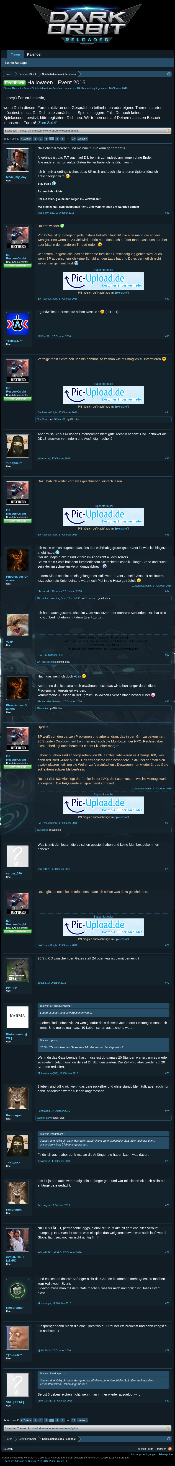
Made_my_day (16, 177)
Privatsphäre (166, 1454)
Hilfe (150, 1449)
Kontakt (141, 1449)
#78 (167, 1303)
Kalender (34, 54)
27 (73, 138)
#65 (167, 458)
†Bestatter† (43, 598)
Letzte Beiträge (16, 63)
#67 (167, 591)
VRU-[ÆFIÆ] (15, 1402)
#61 (167, 212)
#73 (167, 1073)
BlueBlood (42, 419)
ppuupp (11, 987)
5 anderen (91, 598)
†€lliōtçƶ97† (14, 340)
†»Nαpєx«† (14, 463)
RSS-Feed (170, 1448)
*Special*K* (73, 598)
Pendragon (14, 1115)
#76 (167, 1205)
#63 (167, 336)
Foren (15, 55)
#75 (167, 1161)
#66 (167, 534)
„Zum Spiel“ (47, 123)
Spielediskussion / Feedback (48, 88)
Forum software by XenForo (33, 1457)
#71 (167, 945)
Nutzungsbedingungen (143, 1454)
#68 (167, 701)
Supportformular (103, 269)
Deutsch (8, 1449)
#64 (167, 412)
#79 (167, 1350)
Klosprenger (15, 1307)
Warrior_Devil (58, 598)
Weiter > (82, 138)
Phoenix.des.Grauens (17, 578)
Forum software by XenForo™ (97, 1457)
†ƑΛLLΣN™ (14, 1355)
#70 (167, 869)
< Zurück (26, 138)
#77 (167, 1252)
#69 (167, 823)
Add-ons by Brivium (37, 1461)
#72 (167, 982)
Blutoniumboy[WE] (16, 1036)
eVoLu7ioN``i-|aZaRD (15, 1258)
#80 (167, 1400)
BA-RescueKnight (87, 88)
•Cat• (9, 641)
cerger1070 (14, 873)
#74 (167, 1110)
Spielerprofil (121, 292)
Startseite (161, 1449)
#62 (167, 298)
